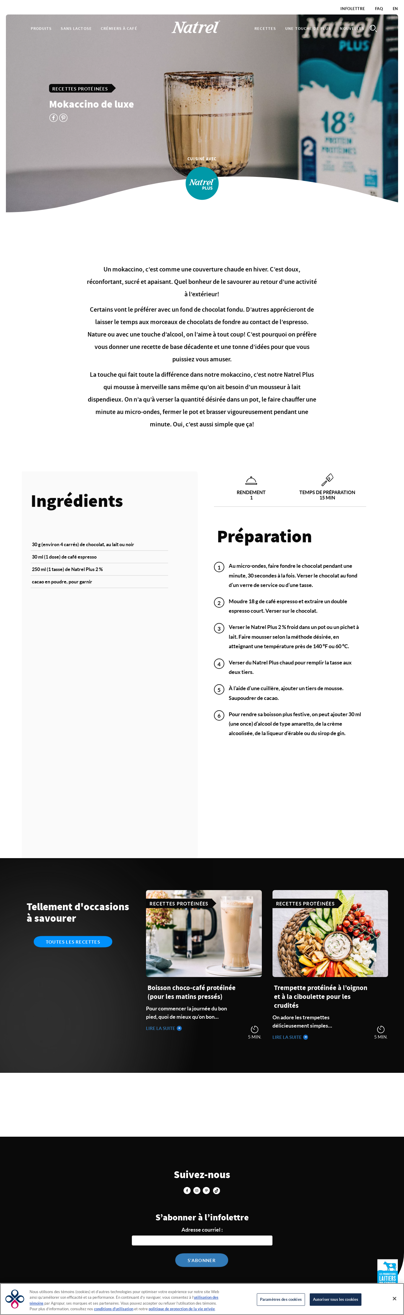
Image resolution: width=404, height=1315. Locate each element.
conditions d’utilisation (113, 1309)
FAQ (379, 9)
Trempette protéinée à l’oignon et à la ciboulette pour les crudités (320, 997)
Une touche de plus (308, 29)
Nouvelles (352, 29)
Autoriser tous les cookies (335, 1299)
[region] (202, 1299)
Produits (41, 29)
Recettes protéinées (80, 88)
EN (395, 9)
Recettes (265, 29)
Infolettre (352, 9)
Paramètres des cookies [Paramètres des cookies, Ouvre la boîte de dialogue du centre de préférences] (281, 1299)
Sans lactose (76, 29)
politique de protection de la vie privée (182, 1309)
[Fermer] (394, 1298)
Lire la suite (161, 1028)
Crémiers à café (119, 29)
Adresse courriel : (202, 1230)
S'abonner (202, 1260)
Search (373, 28)
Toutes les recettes (73, 941)
